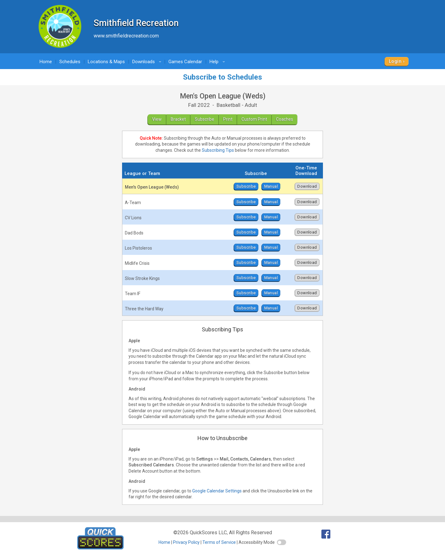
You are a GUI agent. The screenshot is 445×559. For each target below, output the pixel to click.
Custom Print (254, 119)
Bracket (178, 119)
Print (227, 119)
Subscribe (204, 119)
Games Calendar (185, 61)
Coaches (284, 119)
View (157, 119)
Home (46, 61)
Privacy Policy (186, 542)
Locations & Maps (106, 61)
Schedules (69, 61)
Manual (271, 186)
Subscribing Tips (218, 150)
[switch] (281, 542)
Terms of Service (219, 542)
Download (307, 186)
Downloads (147, 61)
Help (218, 61)
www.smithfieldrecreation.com (126, 36)
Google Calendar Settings (217, 490)
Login (395, 61)
